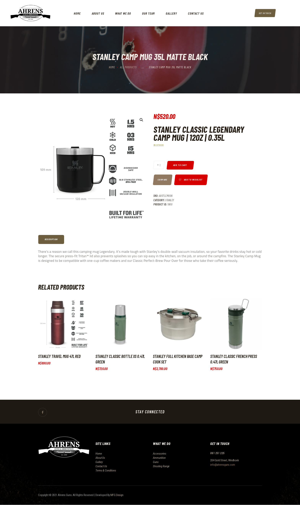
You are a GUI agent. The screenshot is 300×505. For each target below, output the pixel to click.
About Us (100, 458)
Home (112, 67)
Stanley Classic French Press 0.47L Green (233, 359)
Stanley (169, 200)
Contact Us (101, 466)
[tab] (51, 239)
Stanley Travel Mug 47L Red (59, 356)
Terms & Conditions (105, 470)
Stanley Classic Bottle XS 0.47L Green (120, 359)
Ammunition (159, 458)
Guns (156, 462)
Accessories (159, 453)
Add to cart (180, 165)
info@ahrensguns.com (222, 464)
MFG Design (116, 495)
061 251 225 (217, 453)
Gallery (99, 462)
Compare (163, 180)
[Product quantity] (159, 165)
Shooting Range (161, 466)
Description (51, 239)
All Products (128, 67)
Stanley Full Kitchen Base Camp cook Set (177, 359)
